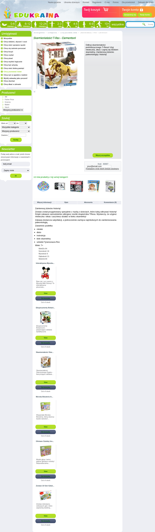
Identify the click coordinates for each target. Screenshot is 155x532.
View (45, 293)
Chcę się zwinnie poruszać (15, 48)
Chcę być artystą (11, 65)
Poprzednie (34, 186)
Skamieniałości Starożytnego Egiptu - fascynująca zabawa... (44, 372)
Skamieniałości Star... (44, 352)
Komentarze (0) (110, 202)
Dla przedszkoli (128, 2)
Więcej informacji (44, 202)
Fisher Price (9, 99)
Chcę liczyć (8, 52)
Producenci (8, 92)
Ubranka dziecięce (72, 2)
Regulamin (96, 2)
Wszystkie (8, 38)
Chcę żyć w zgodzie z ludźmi (15, 75)
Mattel (7, 105)
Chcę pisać (8, 58)
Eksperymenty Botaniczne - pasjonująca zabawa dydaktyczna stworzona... (44, 329)
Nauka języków (54, 2)
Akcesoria (88, 202)
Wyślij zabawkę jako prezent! (16, 78)
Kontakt (86, 2)
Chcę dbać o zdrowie (12, 84)
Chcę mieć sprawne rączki (14, 45)
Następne (120, 186)
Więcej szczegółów (103, 155)
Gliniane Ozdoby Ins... (45, 441)
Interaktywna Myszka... (45, 263)
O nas (107, 2)
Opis (66, 202)
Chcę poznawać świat (13, 72)
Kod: (100, 164)
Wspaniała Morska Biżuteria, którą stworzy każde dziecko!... (45, 417)
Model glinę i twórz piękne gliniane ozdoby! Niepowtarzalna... (45, 461)
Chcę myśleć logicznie (13, 62)
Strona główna (38, 32)
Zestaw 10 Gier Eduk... (45, 486)
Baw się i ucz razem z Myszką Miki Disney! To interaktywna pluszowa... (45, 284)
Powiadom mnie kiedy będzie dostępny (102, 169)
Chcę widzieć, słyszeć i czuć (15, 42)
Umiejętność (9, 33)
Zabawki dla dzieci (145, 2)
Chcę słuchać (9, 81)
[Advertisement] (103, 104)
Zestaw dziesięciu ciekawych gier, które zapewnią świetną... (44, 506)
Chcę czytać (9, 55)
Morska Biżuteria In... (44, 397)
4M (6, 97)
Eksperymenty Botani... (45, 308)
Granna (8, 102)
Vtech (7, 107)
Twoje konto (145, 15)
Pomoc (116, 2)
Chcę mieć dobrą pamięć (14, 68)
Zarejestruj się (130, 15)
